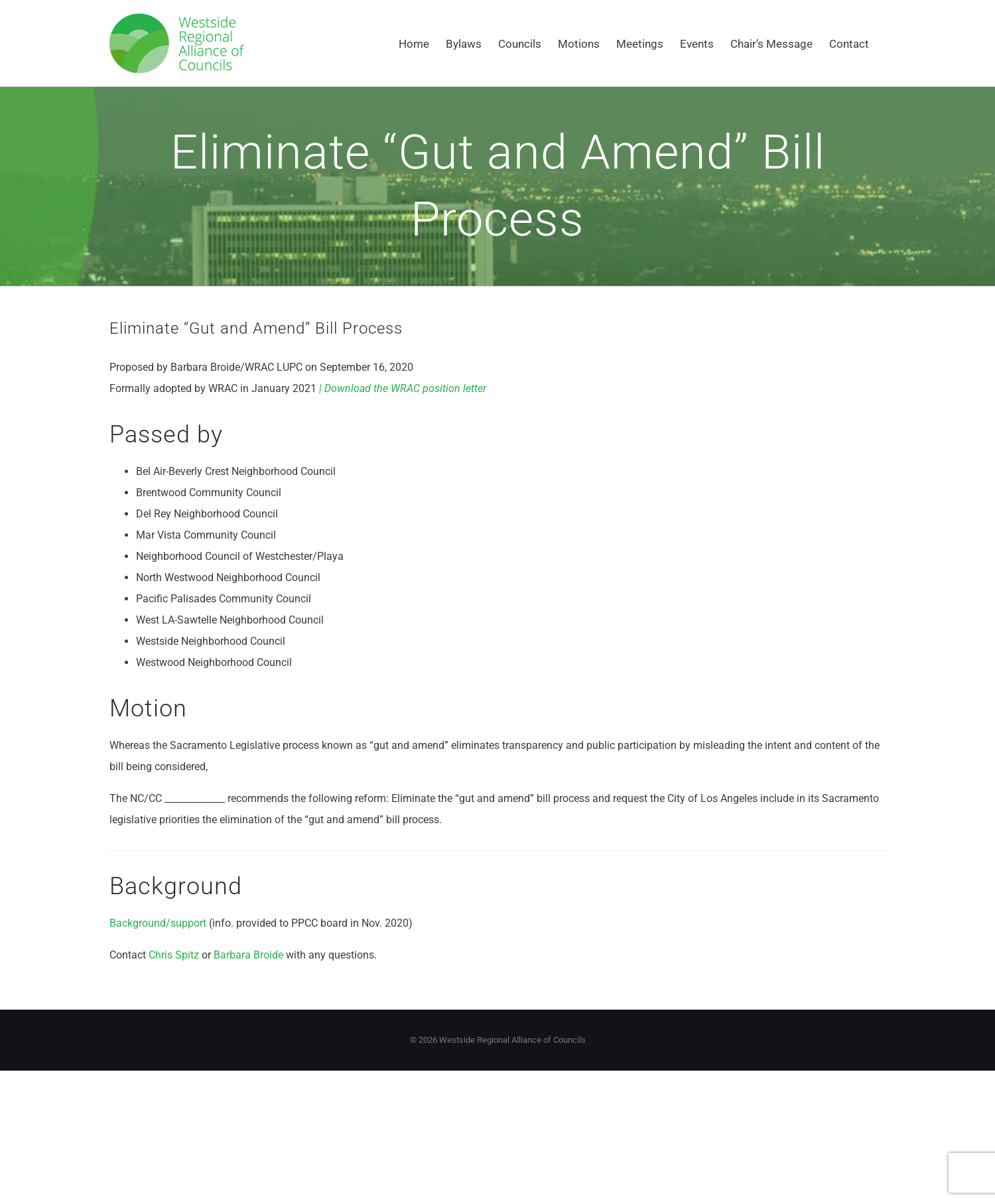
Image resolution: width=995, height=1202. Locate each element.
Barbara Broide (248, 955)
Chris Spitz (174, 955)
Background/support (157, 923)
